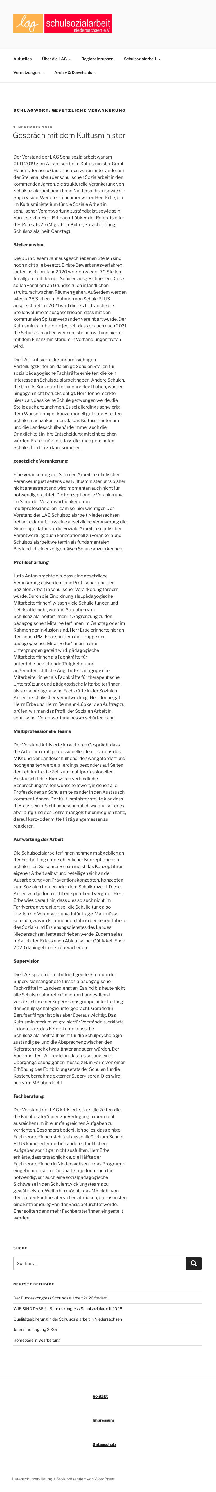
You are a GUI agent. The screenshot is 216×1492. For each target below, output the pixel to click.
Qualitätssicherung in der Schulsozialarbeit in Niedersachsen (68, 1319)
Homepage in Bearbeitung (37, 1340)
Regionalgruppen (97, 58)
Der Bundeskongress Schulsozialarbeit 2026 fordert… (61, 1297)
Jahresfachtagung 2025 (35, 1329)
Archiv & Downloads (75, 72)
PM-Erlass (46, 636)
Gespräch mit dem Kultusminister (69, 135)
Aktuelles (23, 58)
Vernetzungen (29, 72)
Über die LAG (57, 58)
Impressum (103, 1420)
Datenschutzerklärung (32, 1479)
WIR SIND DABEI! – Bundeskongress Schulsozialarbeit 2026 (68, 1308)
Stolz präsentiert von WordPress (86, 1479)
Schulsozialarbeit (143, 58)
